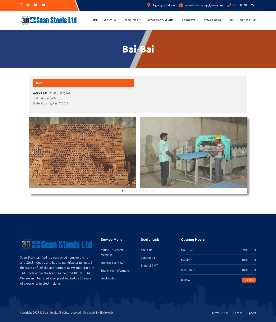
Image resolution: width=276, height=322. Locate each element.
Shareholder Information (116, 271)
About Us (110, 20)
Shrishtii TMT (149, 266)
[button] (33, 152)
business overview (112, 263)
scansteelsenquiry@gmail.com (204, 5)
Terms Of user (220, 313)
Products (189, 20)
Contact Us (248, 20)
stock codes (108, 279)
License (237, 313)
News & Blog (212, 20)
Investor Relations (160, 20)
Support (251, 313)
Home (94, 20)
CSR (231, 20)
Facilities (131, 20)
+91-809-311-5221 (244, 5)
